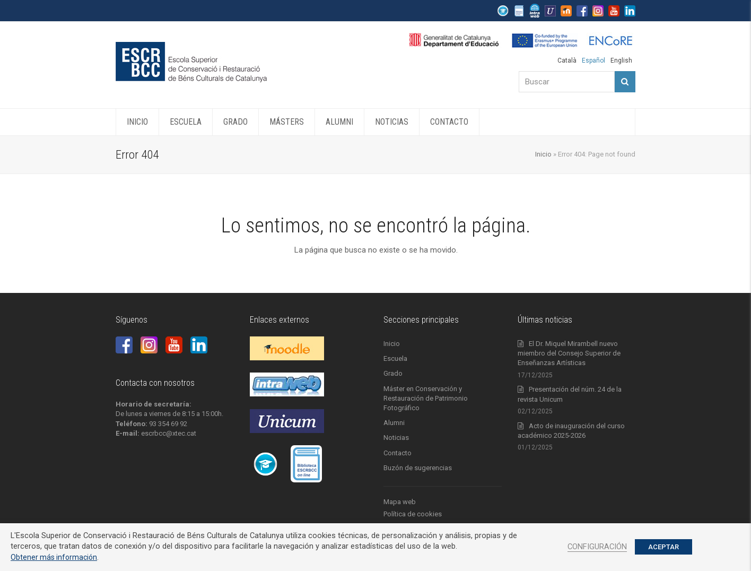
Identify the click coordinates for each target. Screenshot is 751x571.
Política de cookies (412, 514)
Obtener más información (54, 557)
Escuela (395, 358)
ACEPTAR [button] (663, 547)
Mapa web (399, 502)
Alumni (394, 423)
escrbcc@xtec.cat (168, 433)
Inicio (543, 154)
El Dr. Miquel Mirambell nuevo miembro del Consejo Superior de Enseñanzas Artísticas (569, 353)
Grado (393, 373)
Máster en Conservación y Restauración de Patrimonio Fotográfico (425, 398)
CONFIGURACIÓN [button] (597, 546)
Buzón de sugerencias (417, 468)
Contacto (397, 453)
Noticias (396, 438)
